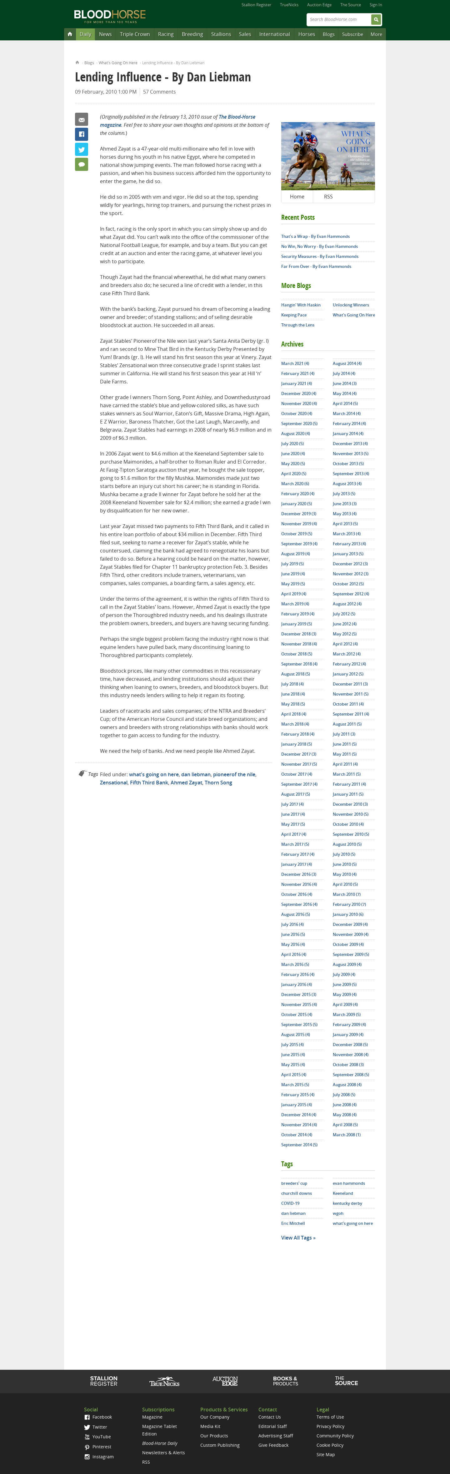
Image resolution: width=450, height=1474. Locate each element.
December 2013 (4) (350, 443)
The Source (350, 5)
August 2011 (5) (347, 724)
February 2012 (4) (349, 664)
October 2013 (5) (348, 463)
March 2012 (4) (347, 654)
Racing (166, 34)
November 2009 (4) (350, 934)
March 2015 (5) (295, 1084)
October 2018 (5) (296, 654)
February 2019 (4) (297, 614)
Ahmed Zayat (186, 782)
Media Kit (210, 1426)
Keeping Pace (294, 315)
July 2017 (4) (292, 804)
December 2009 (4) (350, 924)
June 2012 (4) (345, 624)
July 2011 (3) (344, 734)
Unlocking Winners (351, 305)
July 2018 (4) (292, 684)
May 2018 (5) (293, 704)
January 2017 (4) (296, 864)
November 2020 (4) (299, 403)
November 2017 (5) (299, 764)
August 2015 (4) (295, 1034)
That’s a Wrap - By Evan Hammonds (315, 236)
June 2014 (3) (345, 383)
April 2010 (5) (345, 884)
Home (77, 61)
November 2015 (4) (299, 1004)
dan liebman (196, 774)
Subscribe (352, 34)
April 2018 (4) (293, 714)
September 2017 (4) (299, 784)
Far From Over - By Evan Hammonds (316, 266)
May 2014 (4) (345, 393)
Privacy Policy (330, 1426)
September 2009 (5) (351, 954)
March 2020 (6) (295, 483)
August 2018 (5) (295, 674)
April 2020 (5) (293, 473)
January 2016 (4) (296, 984)
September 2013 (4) (351, 473)
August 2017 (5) (295, 794)
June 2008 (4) (345, 1104)
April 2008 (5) (345, 1124)
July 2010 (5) (344, 854)
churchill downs (296, 1193)
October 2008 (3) (348, 1064)
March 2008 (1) (347, 1135)
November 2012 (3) (350, 574)
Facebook (81, 134)
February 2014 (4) (349, 423)
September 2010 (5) (351, 834)
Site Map (326, 1454)
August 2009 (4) (347, 964)
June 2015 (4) (293, 1054)
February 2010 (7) (349, 904)
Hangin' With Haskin (301, 305)
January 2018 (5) (296, 744)
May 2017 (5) (293, 824)
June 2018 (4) (293, 694)
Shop (285, 1381)
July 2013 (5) (344, 493)
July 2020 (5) (292, 443)
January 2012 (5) (348, 674)
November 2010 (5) (350, 814)
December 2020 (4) (298, 393)
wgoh (338, 1213)
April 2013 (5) (345, 523)
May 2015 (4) (293, 1064)
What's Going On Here (118, 62)
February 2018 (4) (297, 734)
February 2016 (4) (297, 974)
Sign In (376, 5)
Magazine (152, 1417)
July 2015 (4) (292, 1044)
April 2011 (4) (345, 764)
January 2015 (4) (296, 1104)
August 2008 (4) (347, 1084)
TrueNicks (289, 5)
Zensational (114, 782)
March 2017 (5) (295, 844)
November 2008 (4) (350, 1054)
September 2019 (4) (299, 544)
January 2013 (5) (348, 554)
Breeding (192, 34)
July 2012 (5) (344, 614)
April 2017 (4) (293, 834)
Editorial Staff (272, 1426)
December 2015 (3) (298, 994)
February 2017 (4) (297, 854)
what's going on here (154, 774)
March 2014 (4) (347, 413)
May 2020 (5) (293, 463)
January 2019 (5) (296, 624)
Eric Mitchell (293, 1223)
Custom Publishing (220, 1445)
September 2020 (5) (299, 423)
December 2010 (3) (350, 804)
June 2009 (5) (345, 984)
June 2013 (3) (345, 503)
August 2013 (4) (347, 483)
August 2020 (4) (295, 433)
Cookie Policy (330, 1445)
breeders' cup (294, 1183)
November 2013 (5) (350, 453)
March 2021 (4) (295, 363)
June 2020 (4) (293, 453)
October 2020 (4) (296, 413)
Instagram (99, 1457)
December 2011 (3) (350, 684)
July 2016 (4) (292, 924)
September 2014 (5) (299, 1145)
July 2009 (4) (344, 974)
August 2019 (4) (295, 554)
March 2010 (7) (347, 894)
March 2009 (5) (347, 1014)
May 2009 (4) (345, 994)
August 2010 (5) (347, 844)
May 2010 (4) (345, 874)
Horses (306, 34)
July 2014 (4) (344, 373)
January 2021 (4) (296, 383)
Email (81, 119)
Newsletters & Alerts (163, 1453)
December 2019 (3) (298, 513)
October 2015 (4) (296, 1014)
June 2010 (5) (345, 864)
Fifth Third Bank (149, 782)
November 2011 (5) (350, 694)
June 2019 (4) (293, 574)
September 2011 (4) (351, 714)
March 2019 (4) (295, 604)
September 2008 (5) (351, 1074)
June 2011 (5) (345, 744)
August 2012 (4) (347, 604)
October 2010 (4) (348, 824)
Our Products (214, 1436)
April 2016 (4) (293, 954)
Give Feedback (273, 1445)
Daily (85, 34)
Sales (245, 34)
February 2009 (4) (349, 1024)
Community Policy (335, 1436)
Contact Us (269, 1417)
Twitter (81, 149)
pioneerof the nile (234, 774)
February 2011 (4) (349, 784)
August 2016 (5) (295, 914)
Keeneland (343, 1193)
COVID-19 (290, 1203)
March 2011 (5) (347, 774)
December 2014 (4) (298, 1114)
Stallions (221, 34)
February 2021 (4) (297, 373)
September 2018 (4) (299, 664)
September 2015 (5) (299, 1024)
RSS (328, 196)
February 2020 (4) (297, 493)
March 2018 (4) (295, 724)
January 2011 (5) (348, 794)
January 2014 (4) (348, 433)
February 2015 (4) (297, 1094)
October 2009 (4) (348, 944)
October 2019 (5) (296, 534)
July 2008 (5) (344, 1094)
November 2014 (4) (299, 1124)
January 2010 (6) (348, 914)
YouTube (97, 1437)
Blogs (329, 34)
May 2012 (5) (345, 634)
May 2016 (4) (293, 944)
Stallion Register (256, 5)
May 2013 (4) (345, 513)
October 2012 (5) (348, 584)
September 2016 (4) (299, 904)
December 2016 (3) (298, 874)
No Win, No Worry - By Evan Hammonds (319, 246)
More (376, 34)
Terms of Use (330, 1417)
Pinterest (97, 1447)
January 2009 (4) (348, 1034)
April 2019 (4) (293, 594)
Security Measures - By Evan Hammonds (319, 256)
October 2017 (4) (296, 774)
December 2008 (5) (350, 1044)
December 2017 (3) (298, 754)
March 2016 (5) (295, 964)
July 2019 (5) (292, 564)
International (274, 34)
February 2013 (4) (349, 544)
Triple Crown (135, 34)
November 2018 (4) (299, 644)
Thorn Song (218, 782)
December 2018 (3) (298, 634)
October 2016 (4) (296, 894)
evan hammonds (349, 1183)
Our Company (214, 1417)
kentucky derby (347, 1203)
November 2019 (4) (299, 523)
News (105, 34)
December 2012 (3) (350, 564)
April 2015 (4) (293, 1074)
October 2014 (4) (296, 1135)
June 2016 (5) (293, 934)
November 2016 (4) (299, 884)
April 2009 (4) (345, 1004)
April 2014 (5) (345, 403)
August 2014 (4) (347, 363)
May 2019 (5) (293, 584)
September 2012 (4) (351, 594)
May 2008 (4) (345, 1114)
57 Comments (159, 91)
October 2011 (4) (348, 704)
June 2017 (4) (293, 814)
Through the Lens (297, 325)
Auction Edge (319, 5)
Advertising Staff (275, 1436)
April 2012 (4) (345, 644)
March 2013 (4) (347, 534)
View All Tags (296, 1237)
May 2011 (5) (345, 754)
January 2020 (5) (296, 503)
